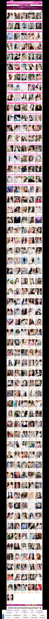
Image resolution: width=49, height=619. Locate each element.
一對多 (20, 111)
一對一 (34, 223)
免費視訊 (12, 19)
